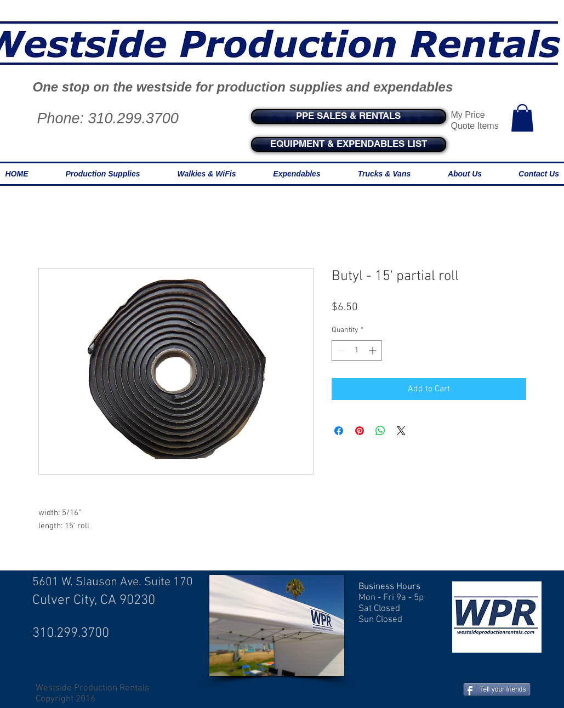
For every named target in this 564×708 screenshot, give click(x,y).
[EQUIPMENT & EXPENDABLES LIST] (348, 144)
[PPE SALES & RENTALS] (348, 116)
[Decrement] (340, 350)
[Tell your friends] (497, 689)
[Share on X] (401, 430)
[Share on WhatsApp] (380, 430)
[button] (522, 118)
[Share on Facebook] (338, 430)
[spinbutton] (357, 350)
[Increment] (373, 350)
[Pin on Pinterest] (359, 430)
